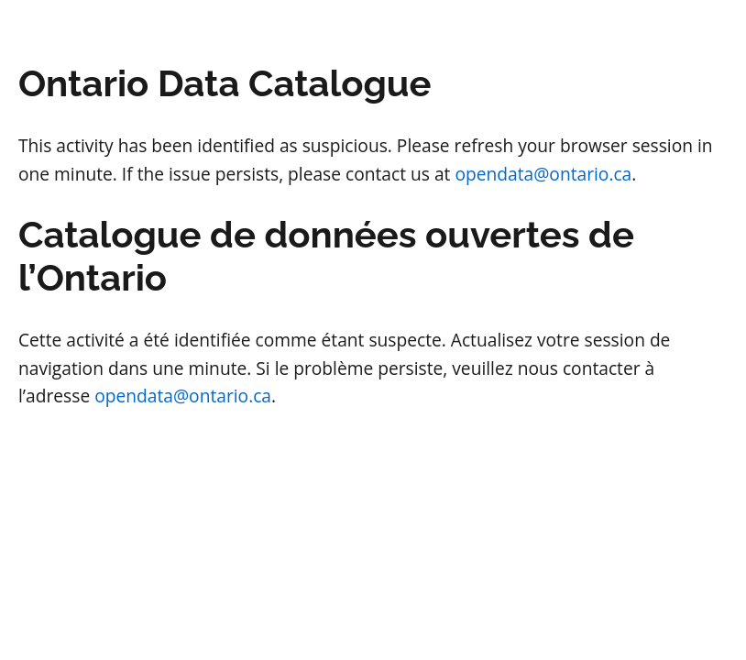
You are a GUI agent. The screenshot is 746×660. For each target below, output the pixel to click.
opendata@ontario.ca (543, 173)
